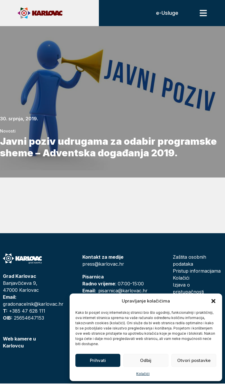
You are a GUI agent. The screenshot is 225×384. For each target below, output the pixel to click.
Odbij (145, 360)
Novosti (8, 131)
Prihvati (98, 360)
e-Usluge (167, 13)
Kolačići (143, 374)
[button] (213, 301)
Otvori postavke (194, 360)
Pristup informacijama (197, 271)
